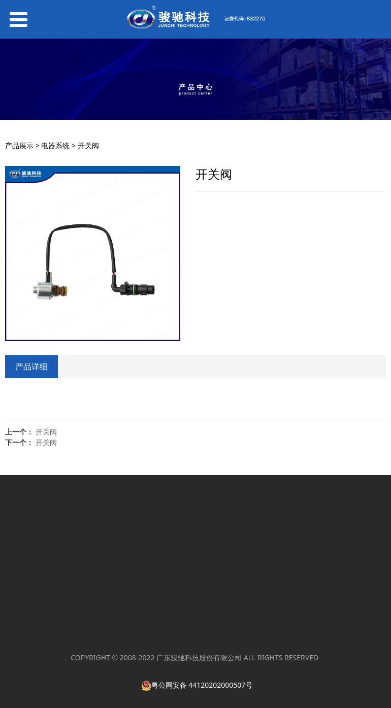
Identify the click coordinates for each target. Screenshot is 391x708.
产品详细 (31, 366)
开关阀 (46, 431)
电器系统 (55, 145)
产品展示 (19, 145)
